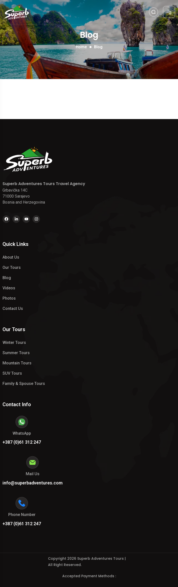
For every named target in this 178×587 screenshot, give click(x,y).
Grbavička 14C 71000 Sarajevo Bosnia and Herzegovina (23, 196)
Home (81, 47)
